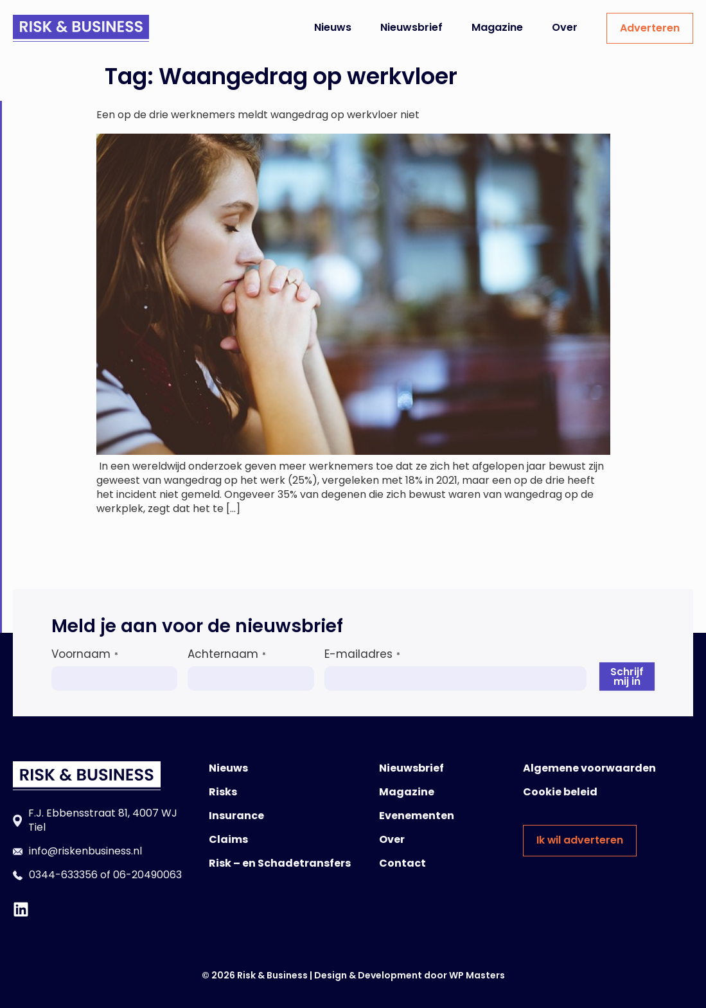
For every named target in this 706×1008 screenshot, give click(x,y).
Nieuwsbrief (411, 27)
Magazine (497, 27)
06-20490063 (147, 874)
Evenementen (416, 815)
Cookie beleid (560, 791)
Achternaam (227, 654)
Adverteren (650, 28)
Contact (402, 863)
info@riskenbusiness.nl (85, 851)
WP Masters (477, 975)
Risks (223, 791)
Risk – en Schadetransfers (280, 863)
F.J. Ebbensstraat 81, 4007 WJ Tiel (102, 820)
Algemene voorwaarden (589, 768)
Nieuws (332, 27)
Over (565, 27)
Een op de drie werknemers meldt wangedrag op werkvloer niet (257, 114)
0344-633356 (63, 874)
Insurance (236, 815)
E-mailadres (362, 654)
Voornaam (84, 654)
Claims (228, 839)
